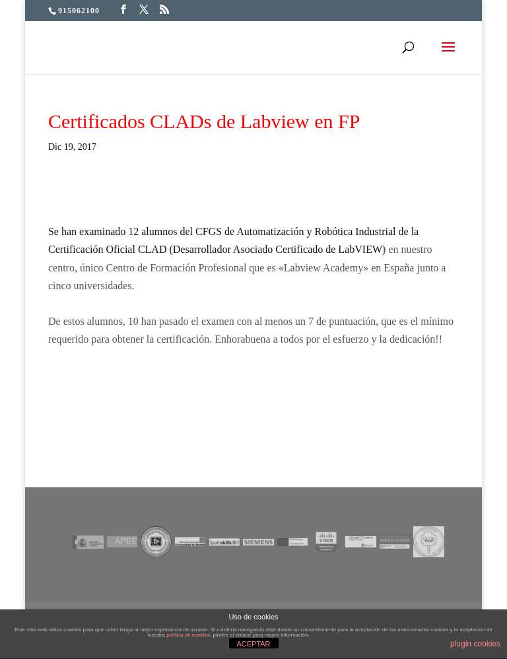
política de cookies (188, 635)
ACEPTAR (253, 644)
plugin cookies (475, 643)
